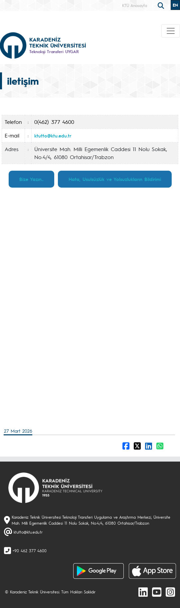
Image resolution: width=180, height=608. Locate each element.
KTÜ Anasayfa (134, 5)
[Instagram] (170, 592)
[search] (162, 5)
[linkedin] (143, 592)
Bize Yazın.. (31, 179)
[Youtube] (156, 592)
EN (175, 5)
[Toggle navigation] (170, 31)
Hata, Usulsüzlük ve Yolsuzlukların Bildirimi (115, 179)
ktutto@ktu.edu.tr (52, 135)
